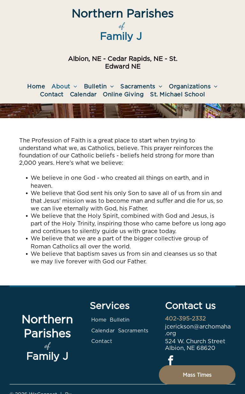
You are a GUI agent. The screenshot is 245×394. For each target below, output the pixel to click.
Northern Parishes (122, 13)
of (121, 25)
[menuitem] (36, 86)
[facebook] (170, 361)
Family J (121, 36)
